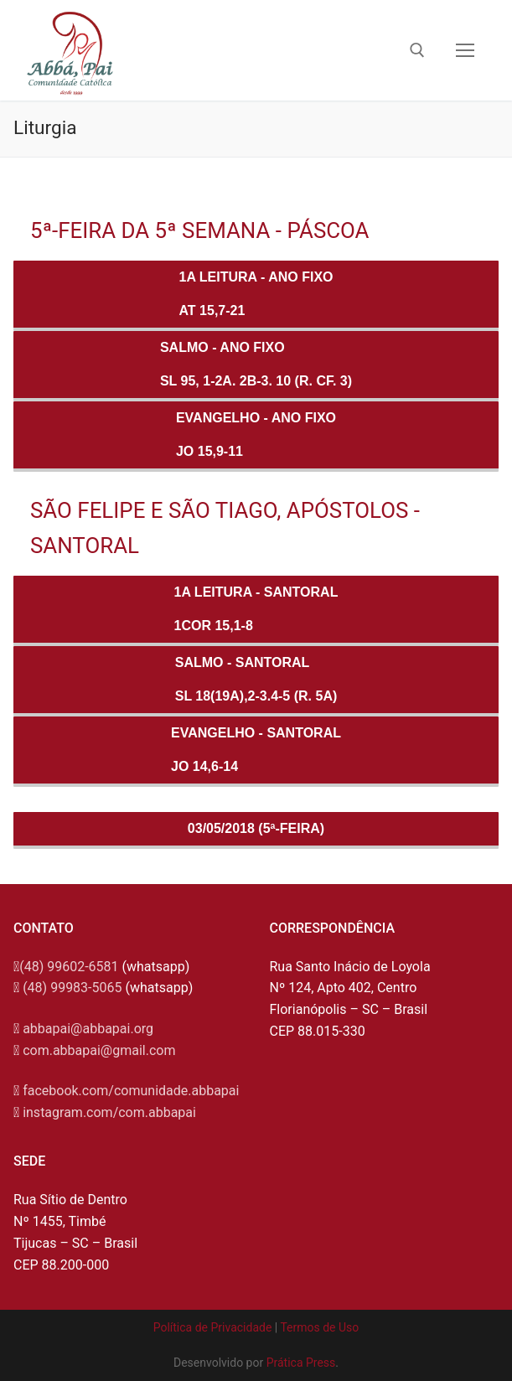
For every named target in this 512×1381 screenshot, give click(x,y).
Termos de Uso (319, 1327)
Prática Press (301, 1362)
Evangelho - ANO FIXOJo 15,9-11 (256, 434)
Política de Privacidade (212, 1327)
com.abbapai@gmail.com (99, 1050)
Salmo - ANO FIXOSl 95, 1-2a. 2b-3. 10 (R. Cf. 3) (256, 364)
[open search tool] (417, 50)
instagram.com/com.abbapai (109, 1112)
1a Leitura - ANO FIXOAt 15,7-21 (256, 294)
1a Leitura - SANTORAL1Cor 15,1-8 (256, 609)
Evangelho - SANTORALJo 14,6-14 (256, 749)
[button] (476, 23)
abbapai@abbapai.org (88, 1029)
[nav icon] (465, 50)
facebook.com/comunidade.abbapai (131, 1091)
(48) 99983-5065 (72, 988)
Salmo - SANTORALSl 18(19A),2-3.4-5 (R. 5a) (256, 679)
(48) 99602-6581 (68, 967)
